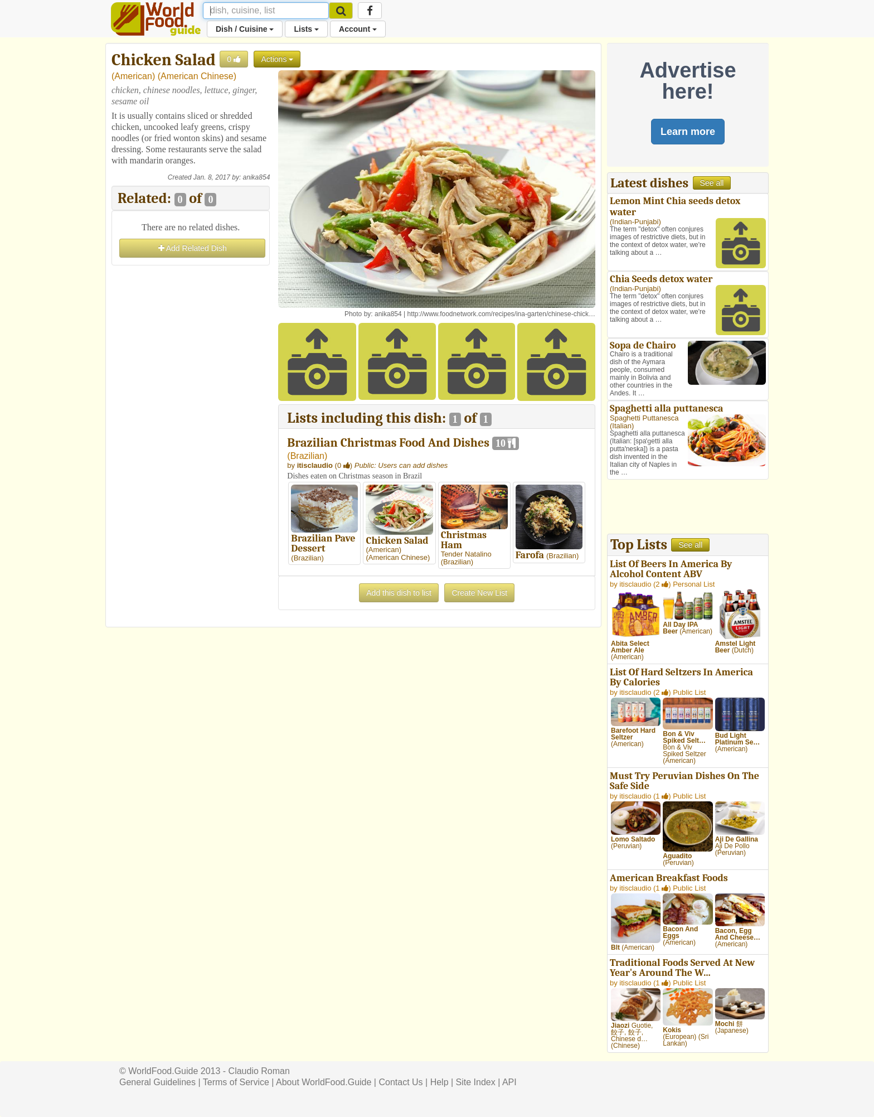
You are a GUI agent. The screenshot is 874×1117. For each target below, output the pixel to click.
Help (439, 1082)
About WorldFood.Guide (323, 1082)
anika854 (256, 177)
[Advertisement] (190, 435)
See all (712, 182)
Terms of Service (236, 1082)
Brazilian (307, 456)
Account (358, 29)
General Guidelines (157, 1082)
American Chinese (197, 76)
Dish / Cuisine (245, 29)
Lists (306, 29)
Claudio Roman (259, 1071)
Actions (277, 59)
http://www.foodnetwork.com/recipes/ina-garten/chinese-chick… (501, 314)
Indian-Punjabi (635, 221)
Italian (622, 426)
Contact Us (400, 1082)
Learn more (688, 131)
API (509, 1082)
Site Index (476, 1082)
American (133, 76)
